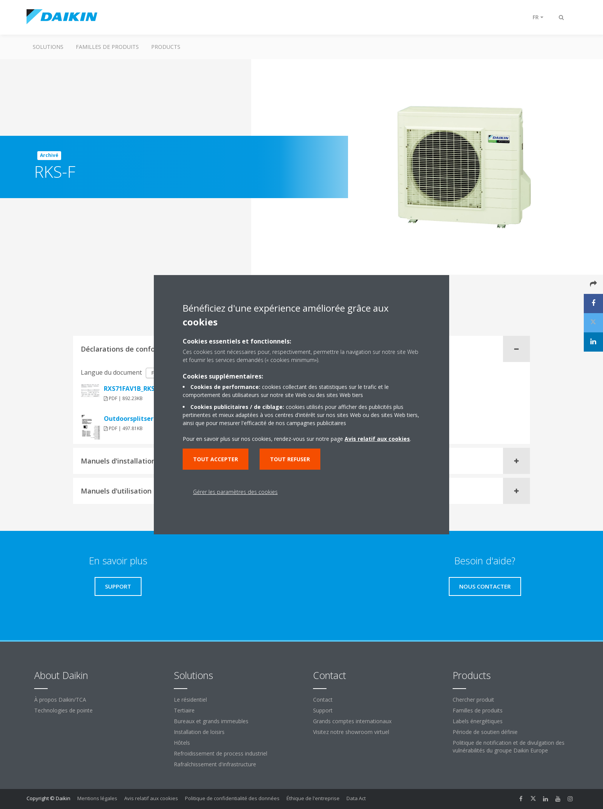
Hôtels (182, 742)
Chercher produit (473, 699)
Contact (323, 699)
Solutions (48, 46)
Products (165, 46)
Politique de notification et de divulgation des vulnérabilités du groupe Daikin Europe (509, 746)
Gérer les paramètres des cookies (235, 491)
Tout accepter (215, 459)
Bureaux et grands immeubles (211, 721)
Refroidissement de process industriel (220, 753)
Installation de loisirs (199, 732)
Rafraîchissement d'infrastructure (215, 764)
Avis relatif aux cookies (151, 798)
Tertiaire (184, 710)
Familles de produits (107, 46)
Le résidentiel (190, 699)
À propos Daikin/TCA (60, 699)
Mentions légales (97, 798)
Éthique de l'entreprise (313, 798)
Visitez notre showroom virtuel (351, 732)
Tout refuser (290, 459)
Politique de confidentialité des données (232, 798)
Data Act (356, 798)
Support (323, 710)
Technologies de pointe (63, 710)
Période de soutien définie (485, 732)
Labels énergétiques (478, 721)
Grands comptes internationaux (352, 721)
